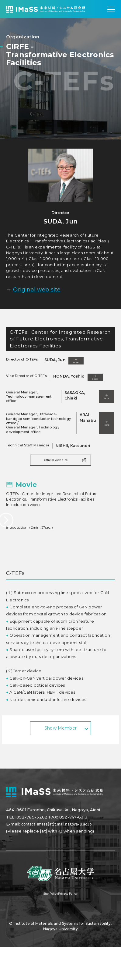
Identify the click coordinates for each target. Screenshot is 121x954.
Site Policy (47, 900)
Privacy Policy (70, 900)
